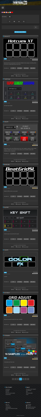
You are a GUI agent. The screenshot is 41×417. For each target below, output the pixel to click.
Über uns (7, 404)
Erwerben (7, 390)
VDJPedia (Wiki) (29, 393)
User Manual (28, 390)
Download (8, 389)
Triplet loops (7, 79)
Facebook (28, 404)
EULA (7, 409)
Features (7, 391)
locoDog (36, 314)
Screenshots (8, 394)
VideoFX (6, 121)
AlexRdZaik (35, 229)
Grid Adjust (7, 292)
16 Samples (7, 335)
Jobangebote (8, 407)
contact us (8, 405)
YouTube (28, 405)
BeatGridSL (7, 164)
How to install (25, 75)
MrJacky (36, 144)
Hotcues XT (7, 36)
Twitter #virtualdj (30, 408)
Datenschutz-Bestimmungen (11, 408)
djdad (37, 357)
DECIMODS (35, 101)
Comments (19, 75)
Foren (27, 394)
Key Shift (6, 207)
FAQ (27, 391)
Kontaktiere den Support (31, 389)
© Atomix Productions (20, 415)
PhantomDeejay (34, 58)
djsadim (36, 272)
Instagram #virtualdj (30, 407)
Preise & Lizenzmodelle (10, 393)
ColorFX (6, 250)
